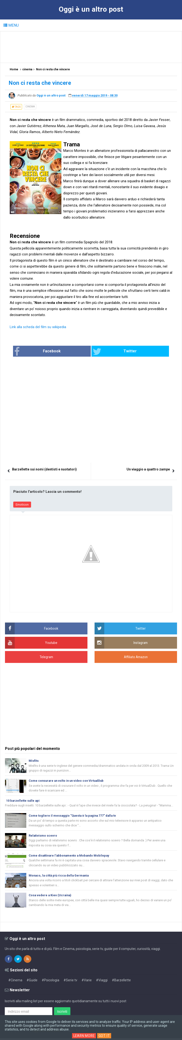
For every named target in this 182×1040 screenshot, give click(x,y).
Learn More (84, 1036)
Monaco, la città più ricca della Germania (60, 876)
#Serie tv (70, 982)
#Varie (87, 982)
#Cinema (15, 982)
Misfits (34, 760)
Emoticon (22, 505)
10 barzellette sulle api (23, 801)
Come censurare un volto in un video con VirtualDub (68, 781)
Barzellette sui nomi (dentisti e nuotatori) (44, 469)
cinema (30, 106)
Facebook (55, 351)
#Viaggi (102, 982)
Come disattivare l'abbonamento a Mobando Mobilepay (70, 856)
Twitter (109, 351)
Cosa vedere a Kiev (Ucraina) (51, 897)
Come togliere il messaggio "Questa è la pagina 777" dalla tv (73, 816)
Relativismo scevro (43, 836)
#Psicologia (50, 982)
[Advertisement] (91, 47)
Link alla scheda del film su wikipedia (38, 327)
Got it (104, 1036)
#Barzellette (121, 982)
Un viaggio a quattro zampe (148, 469)
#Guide (32, 982)
